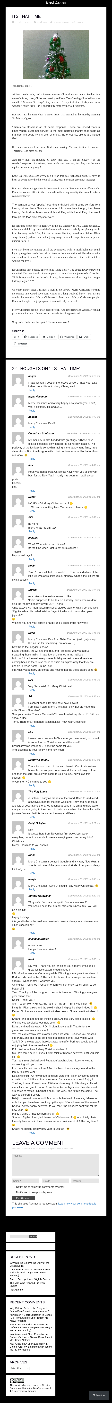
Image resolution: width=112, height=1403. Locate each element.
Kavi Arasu (56, 2)
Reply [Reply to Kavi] (31, 1132)
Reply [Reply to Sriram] (31, 626)
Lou (30, 732)
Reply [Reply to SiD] (31, 531)
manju (32, 879)
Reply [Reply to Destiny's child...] (31, 785)
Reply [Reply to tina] (31, 490)
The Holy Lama (37, 791)
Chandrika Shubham (41, 433)
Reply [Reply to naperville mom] (31, 410)
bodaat (32, 416)
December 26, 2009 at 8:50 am (84, 565)
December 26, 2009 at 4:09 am (84, 465)
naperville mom (37, 396)
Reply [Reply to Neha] (31, 673)
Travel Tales (42, 22)
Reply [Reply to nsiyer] (31, 390)
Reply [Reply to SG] (31, 725)
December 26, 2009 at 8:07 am (84, 517)
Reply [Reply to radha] (31, 873)
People (73, 22)
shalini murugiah (38, 939)
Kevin (31, 565)
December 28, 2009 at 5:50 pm (84, 855)
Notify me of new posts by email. (35, 1192)
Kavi (31, 959)
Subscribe (99, 1395)
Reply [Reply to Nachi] (31, 511)
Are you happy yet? (39, 1311)
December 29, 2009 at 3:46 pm (84, 959)
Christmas (57, 22)
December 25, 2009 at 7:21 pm (84, 396)
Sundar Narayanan (39, 895)
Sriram (32, 589)
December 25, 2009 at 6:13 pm (84, 376)
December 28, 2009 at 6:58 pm (84, 879)
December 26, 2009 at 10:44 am (83, 632)
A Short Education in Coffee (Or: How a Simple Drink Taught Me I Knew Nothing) (30, 1272)
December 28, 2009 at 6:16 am (84, 791)
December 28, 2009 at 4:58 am (84, 759)
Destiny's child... (38, 759)
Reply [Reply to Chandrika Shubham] (31, 458)
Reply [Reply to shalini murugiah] (31, 953)
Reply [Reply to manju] (31, 889)
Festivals (65, 22)
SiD (30, 517)
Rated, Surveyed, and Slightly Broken (30, 1279)
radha (31, 855)
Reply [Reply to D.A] (31, 690)
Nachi (31, 497)
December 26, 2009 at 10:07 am (83, 589)
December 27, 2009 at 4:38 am (84, 696)
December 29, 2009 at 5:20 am (84, 895)
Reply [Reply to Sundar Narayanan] (31, 932)
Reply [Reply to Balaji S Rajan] (31, 848)
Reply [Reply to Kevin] (31, 583)
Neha (31, 632)
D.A (30, 679)
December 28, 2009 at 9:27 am (84, 823)
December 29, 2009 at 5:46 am (84, 939)
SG (30, 696)
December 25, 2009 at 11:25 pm (83, 433)
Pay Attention (17, 1289)
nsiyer (32, 376)
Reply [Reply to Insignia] (31, 559)
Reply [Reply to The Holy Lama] (31, 817)
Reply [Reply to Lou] (31, 753)
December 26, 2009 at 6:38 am (84, 497)
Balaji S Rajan (37, 823)
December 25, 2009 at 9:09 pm (84, 416)
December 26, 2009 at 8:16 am (84, 537)
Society (80, 22)
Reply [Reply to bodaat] (31, 427)
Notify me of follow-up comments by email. (40, 1187)
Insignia (33, 537)
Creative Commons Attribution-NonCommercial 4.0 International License (30, 1388)
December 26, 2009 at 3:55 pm (84, 679)
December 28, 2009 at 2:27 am (84, 732)
